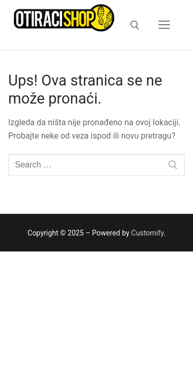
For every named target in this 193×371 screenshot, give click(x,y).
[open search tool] (134, 25)
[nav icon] (164, 25)
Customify (147, 233)
